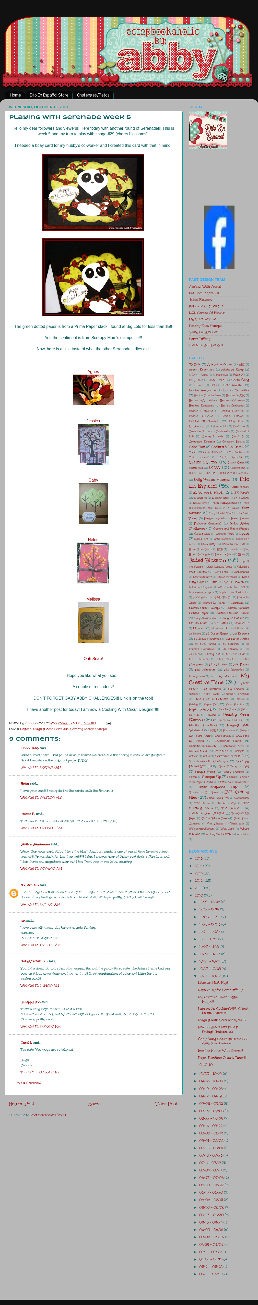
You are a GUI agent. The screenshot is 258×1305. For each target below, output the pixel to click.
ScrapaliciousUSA (229, 756)
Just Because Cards (219, 567)
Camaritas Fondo (199, 431)
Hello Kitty (208, 544)
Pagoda (25, 729)
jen (23, 920)
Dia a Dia (195, 473)
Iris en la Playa (224, 554)
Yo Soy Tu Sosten (218, 834)
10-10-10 (205, 1064)
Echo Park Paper (208, 492)
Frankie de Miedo (215, 518)
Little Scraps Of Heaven (207, 312)
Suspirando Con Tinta (203, 792)
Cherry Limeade (212, 436)
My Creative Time (202, 319)
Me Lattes (221, 623)
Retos (206, 756)
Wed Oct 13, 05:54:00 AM (41, 767)
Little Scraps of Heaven (227, 582)
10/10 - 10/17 (210, 976)
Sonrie (193, 777)
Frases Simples (240, 518)
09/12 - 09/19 (211, 1096)
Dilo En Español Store (49, 95)
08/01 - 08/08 (212, 1140)
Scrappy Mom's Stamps (88, 729)
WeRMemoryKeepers (202, 829)
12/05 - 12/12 (210, 917)
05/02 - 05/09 (212, 1237)
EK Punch (241, 493)
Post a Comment (28, 1083)
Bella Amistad (233, 385)
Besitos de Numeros (232, 400)
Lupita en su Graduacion (234, 592)
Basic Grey (240, 380)
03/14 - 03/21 (210, 1274)
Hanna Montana (222, 539)
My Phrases (236, 689)
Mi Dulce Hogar (216, 634)
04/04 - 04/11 (210, 1259)
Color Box (197, 447)
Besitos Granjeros (201, 411)
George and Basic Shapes (231, 529)
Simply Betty (205, 772)
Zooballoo (243, 834)
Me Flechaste (198, 623)
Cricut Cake (236, 462)
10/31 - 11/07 (210, 954)
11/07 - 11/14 (209, 946)
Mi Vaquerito (213, 654)
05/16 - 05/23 (211, 1222)
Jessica (93, 421)
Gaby (93, 480)
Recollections (198, 751)
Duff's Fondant (240, 487)
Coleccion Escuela (202, 442)
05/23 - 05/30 (212, 1215)
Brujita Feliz (220, 426)
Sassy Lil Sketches (203, 332)
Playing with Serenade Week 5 (221, 1020)
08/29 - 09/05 (212, 1111)
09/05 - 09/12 (211, 1103)
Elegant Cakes (220, 498)
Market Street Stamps (204, 608)
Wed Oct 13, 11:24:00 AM (40, 985)
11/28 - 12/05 (210, 924)
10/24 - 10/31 (210, 961)
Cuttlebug (196, 468)
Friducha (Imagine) (207, 523)
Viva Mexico (215, 823)
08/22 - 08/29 (211, 1118)
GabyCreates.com (34, 961)
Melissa (93, 599)
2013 (199, 873)
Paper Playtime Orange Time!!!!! (222, 1057)
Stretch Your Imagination (233, 782)
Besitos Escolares (201, 406)
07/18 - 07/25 (211, 1155)
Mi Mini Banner (205, 644)
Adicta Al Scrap (232, 370)
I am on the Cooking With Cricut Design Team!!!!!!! (223, 1010)
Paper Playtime (235, 704)
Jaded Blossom (200, 299)
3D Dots (195, 364)
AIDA (192, 375)
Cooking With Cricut (205, 286)
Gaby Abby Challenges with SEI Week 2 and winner (223, 1041)
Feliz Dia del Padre (226, 508)
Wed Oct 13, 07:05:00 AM (41, 868)
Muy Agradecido (222, 676)
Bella (214, 385)
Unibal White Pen (214, 818)
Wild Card (227, 829)
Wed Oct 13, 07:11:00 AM (40, 904)
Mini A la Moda (235, 654)
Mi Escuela (241, 634)
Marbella (237, 603)
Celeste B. (28, 814)
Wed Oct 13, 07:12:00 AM (41, 945)
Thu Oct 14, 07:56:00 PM (41, 1072)
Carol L (26, 1042)
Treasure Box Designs (206, 345)
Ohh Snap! (93, 658)
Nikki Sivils (211, 694)
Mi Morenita (231, 644)
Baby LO (239, 375)
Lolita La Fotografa (200, 587)
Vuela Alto (237, 823)
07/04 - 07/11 (211, 1170)
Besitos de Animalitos (202, 400)
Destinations (237, 468)
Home (15, 95)
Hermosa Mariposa (233, 544)
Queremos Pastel (228, 741)
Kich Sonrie (221, 572)
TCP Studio (202, 803)
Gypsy (244, 533)
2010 (199, 895)
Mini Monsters (218, 664)
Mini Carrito (226, 659)
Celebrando (223, 431)
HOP (220, 549)
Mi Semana (230, 649)
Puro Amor (203, 736)
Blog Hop (236, 421)
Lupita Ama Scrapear (201, 592)
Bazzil (200, 385)
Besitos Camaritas (236, 390)
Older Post (166, 1104)
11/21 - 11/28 (209, 931)
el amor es (200, 498)
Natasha (193, 694)
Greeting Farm (224, 534)
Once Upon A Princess (211, 699)
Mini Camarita (198, 659)
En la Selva (200, 503)
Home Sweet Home (200, 549)
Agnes (93, 371)
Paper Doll (211, 704)
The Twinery (232, 808)
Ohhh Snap (30, 748)
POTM (214, 730)
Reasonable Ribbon (202, 746)
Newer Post (21, 1104)
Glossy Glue (202, 534)
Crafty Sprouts (230, 457)
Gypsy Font (201, 539)
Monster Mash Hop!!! (213, 982)
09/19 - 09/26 (211, 1088)
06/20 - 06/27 (212, 1185)
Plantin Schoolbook (203, 725)
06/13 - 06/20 (211, 1192)
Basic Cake (217, 380)
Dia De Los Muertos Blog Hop (227, 473)
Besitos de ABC (235, 395)
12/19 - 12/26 (210, 902)
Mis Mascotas (205, 670)
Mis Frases (241, 664)
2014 (199, 866)
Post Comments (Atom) (48, 1115)
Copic (192, 452)
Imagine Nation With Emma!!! (220, 1050)
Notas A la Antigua (237, 694)
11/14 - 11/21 (208, 939)
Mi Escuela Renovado (207, 639)
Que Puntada (223, 736)
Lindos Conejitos (227, 577)
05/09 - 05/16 (211, 1229)
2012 (199, 880)
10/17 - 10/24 (210, 968)
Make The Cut (223, 597)
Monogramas (197, 676)
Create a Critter (203, 462)
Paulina (211, 715)
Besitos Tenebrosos (203, 421)
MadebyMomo (201, 597)
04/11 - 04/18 (210, 1252)
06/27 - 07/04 (212, 1177)
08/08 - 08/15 (211, 1133)
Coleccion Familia (233, 442)
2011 (199, 888)
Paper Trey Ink (200, 709)
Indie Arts (204, 554)
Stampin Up (211, 776)
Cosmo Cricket (199, 457)
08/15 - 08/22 (211, 1125)
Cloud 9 (237, 436)
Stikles (231, 777)
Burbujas (239, 426)
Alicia (204, 375)
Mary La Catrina (232, 618)
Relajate (239, 751)
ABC (242, 364)
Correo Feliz (237, 452)
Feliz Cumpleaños (225, 503)
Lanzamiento (241, 572)
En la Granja (241, 498)
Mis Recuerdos (234, 670)
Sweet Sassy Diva (218, 798)
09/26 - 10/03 (211, 1081)
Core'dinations (212, 452)
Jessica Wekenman (35, 844)
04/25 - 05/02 (212, 1244)
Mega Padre (241, 623)
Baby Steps (196, 380)
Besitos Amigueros (202, 390)
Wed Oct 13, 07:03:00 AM (41, 828)
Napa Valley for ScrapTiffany (220, 990)
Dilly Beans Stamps (204, 293)
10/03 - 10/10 (211, 1073)
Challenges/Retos (93, 95)
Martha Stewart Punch (232, 613)
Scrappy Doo (30, 1002)
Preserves (229, 730)
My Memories (212, 689)
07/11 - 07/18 (210, 1162)
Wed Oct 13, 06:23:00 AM (41, 797)
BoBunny (196, 426)
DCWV (215, 467)
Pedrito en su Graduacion (229, 720)
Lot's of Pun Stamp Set (231, 587)
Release (193, 756)
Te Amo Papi (227, 803)
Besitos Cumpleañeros (207, 395)
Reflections (221, 751)
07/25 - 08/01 (211, 1148)
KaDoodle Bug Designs (206, 306)
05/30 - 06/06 (212, 1207)
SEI (246, 766)
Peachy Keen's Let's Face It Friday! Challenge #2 (218, 1029)
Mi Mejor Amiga (237, 639)
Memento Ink (220, 628)
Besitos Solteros (232, 416)
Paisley (193, 704)
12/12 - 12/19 (209, 909)
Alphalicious (220, 375)
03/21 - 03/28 (211, 1266)
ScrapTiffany (228, 766)
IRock (241, 554)
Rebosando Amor (233, 746)
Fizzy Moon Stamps (220, 513)
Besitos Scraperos (201, 416)
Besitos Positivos (232, 411)
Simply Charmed (233, 772)
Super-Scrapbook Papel (218, 787)
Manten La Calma (214, 603)
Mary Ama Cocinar (205, 618)
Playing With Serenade (50, 729)
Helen (93, 539)
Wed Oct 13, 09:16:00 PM (41, 1026)
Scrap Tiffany (199, 339)
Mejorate (199, 628)
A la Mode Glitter (219, 364)
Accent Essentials (201, 370)
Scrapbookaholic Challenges (208, 761)
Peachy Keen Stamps (205, 326)
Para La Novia (227, 709)
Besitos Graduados (233, 406)
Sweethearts (241, 798)
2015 (199, 858)
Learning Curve (202, 577)
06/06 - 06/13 (211, 1200)
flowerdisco (30, 885)
